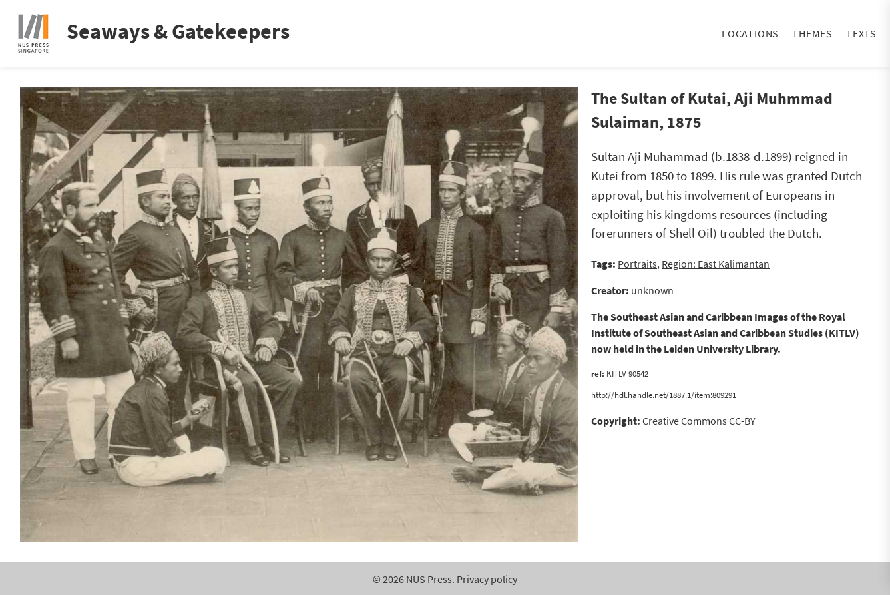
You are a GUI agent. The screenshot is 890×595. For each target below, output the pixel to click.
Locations (750, 33)
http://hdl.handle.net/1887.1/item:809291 (663, 394)
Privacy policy (487, 579)
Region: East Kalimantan (716, 263)
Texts (861, 33)
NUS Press (429, 579)
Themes (812, 33)
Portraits (637, 263)
